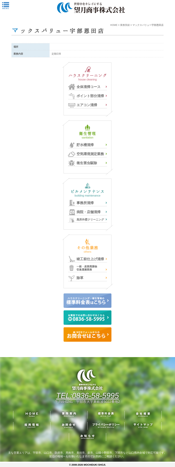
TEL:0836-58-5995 (87, 395)
